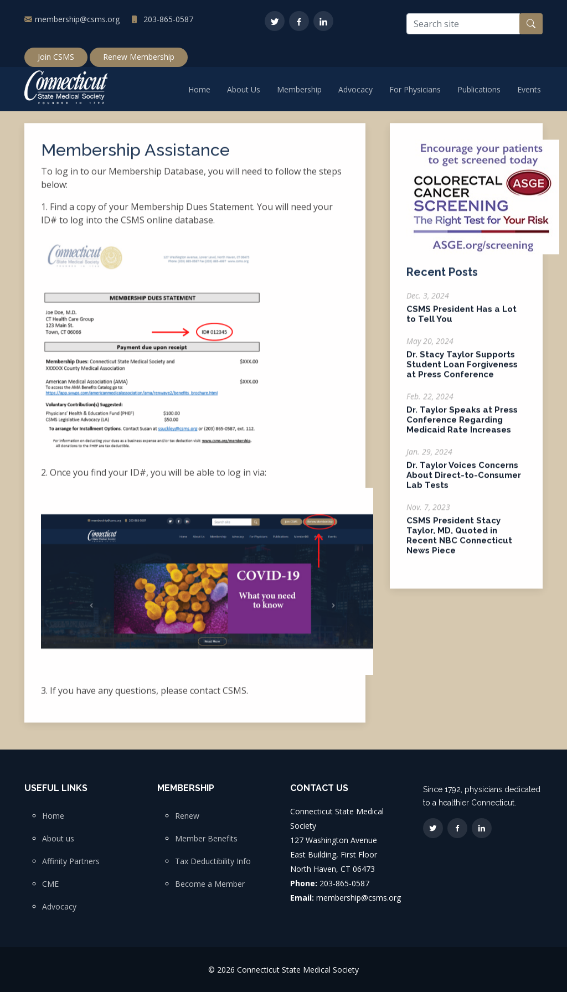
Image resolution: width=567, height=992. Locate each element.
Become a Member (210, 884)
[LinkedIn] (323, 21)
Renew (187, 816)
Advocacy (355, 89)
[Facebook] (299, 21)
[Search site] (463, 23)
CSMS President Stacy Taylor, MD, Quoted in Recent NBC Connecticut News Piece (459, 542)
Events (529, 89)
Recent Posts (442, 278)
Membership (299, 89)
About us (58, 839)
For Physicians (415, 89)
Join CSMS (56, 56)
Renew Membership (138, 56)
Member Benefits (206, 839)
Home (199, 89)
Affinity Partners (71, 861)
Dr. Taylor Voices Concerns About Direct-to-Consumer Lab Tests (463, 482)
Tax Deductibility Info (213, 861)
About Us (243, 89)
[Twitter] (275, 21)
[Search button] (531, 23)
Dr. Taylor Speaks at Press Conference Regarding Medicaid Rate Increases (462, 426)
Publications (479, 89)
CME (50, 884)
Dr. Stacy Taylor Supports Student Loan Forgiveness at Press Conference (462, 371)
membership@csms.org (77, 19)
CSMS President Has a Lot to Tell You (461, 320)
